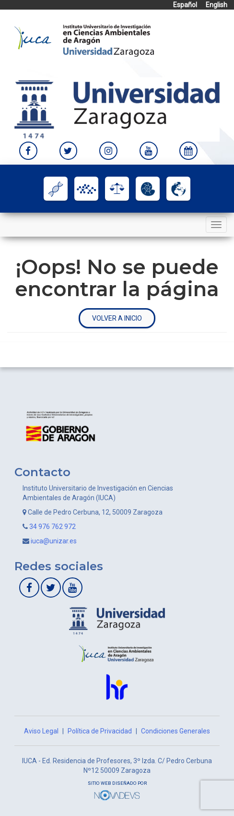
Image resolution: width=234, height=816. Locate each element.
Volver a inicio (117, 318)
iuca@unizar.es (54, 541)
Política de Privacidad (100, 731)
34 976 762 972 (52, 526)
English (216, 5)
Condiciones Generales (175, 731)
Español (185, 5)
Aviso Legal (41, 731)
